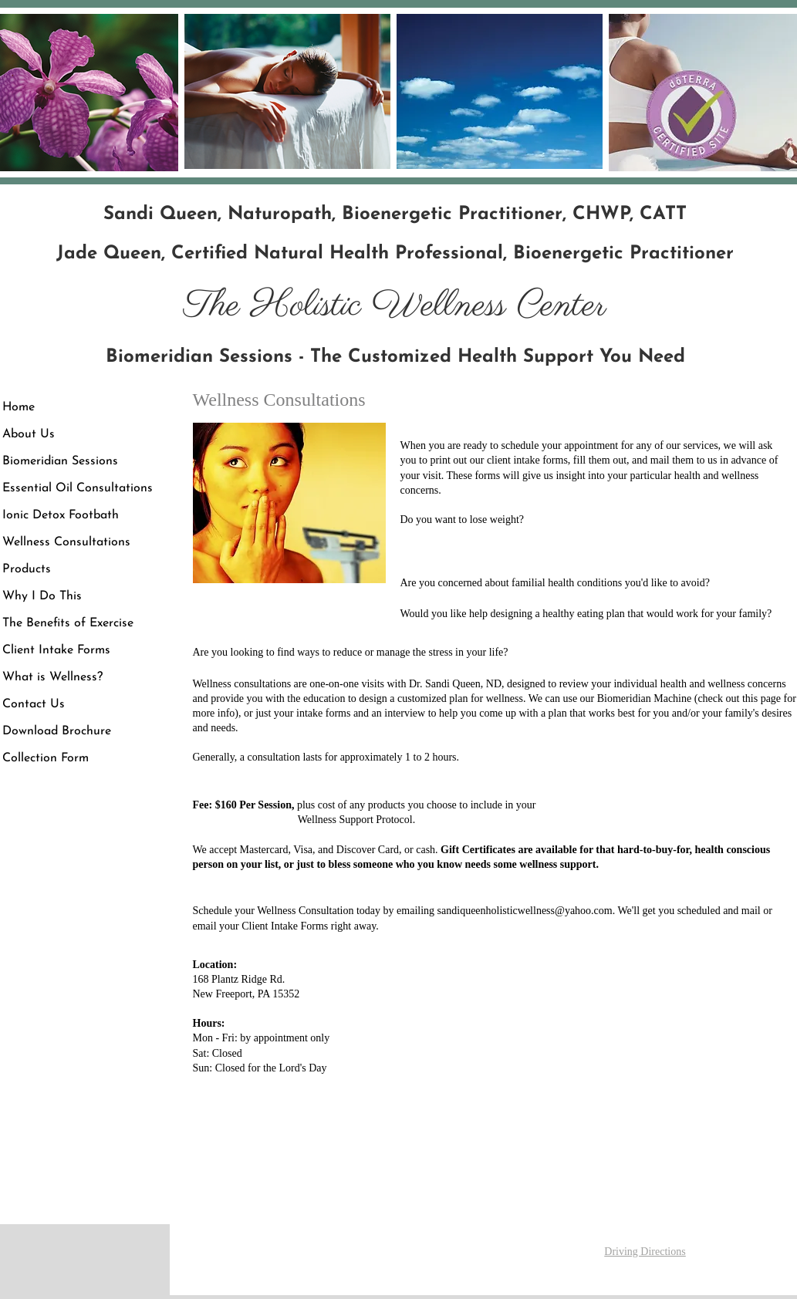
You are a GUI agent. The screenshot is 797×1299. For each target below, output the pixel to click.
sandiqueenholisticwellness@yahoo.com (525, 910)
